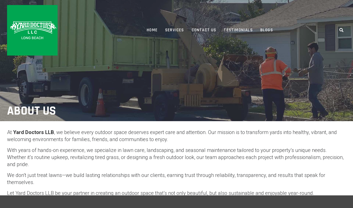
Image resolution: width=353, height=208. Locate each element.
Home (152, 30)
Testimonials (238, 30)
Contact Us (204, 30)
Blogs (266, 30)
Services (174, 30)
